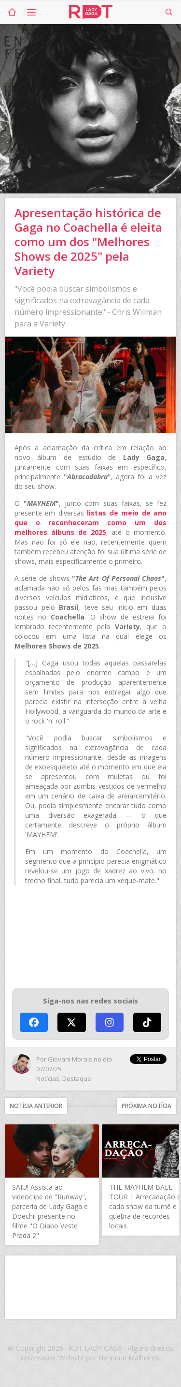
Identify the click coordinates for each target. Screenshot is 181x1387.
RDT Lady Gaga (90, 12)
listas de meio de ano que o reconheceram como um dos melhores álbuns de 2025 (90, 522)
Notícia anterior (36, 1106)
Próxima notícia (146, 1106)
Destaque (76, 1078)
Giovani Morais (70, 1059)
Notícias (47, 1078)
